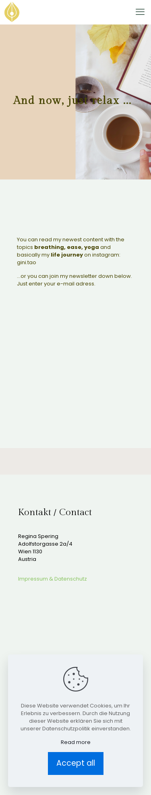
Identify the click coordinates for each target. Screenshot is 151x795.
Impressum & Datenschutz (52, 579)
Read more (76, 742)
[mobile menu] (140, 12)
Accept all (75, 763)
